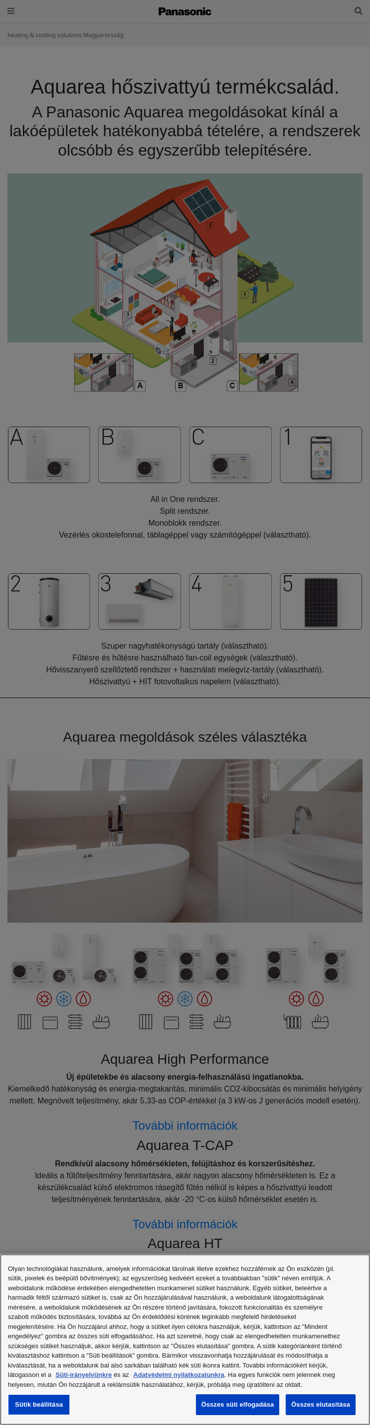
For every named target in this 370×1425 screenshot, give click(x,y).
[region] (185, 1339)
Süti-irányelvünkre (84, 1374)
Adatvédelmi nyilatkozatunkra (179, 1374)
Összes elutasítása (320, 1404)
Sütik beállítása (39, 1404)
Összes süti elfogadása (237, 1404)
